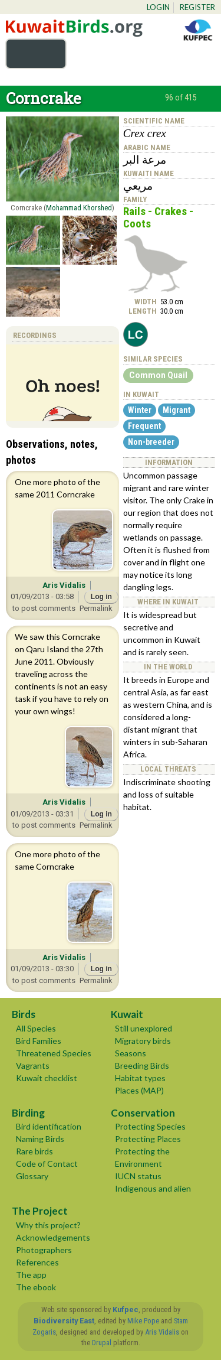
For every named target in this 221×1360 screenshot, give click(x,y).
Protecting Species (150, 1126)
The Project (40, 1211)
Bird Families (38, 1041)
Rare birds (34, 1151)
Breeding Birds (142, 1065)
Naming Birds (40, 1139)
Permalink (96, 608)
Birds (23, 1014)
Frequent (144, 426)
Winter (139, 410)
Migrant (176, 410)
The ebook (36, 1287)
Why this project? (48, 1225)
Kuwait (127, 1014)
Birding (28, 1113)
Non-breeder (151, 442)
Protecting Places (148, 1139)
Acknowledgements (53, 1237)
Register (197, 7)
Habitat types (140, 1078)
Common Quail (158, 375)
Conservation (143, 1113)
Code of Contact (47, 1164)
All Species (36, 1028)
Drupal (101, 1342)
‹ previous (154, 99)
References (37, 1262)
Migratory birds (143, 1041)
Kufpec (125, 1309)
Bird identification (48, 1126)
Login (158, 7)
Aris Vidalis (63, 585)
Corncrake (43, 98)
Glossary (32, 1176)
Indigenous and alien (153, 1188)
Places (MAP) (139, 1090)
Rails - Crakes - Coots (158, 217)
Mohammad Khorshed (79, 207)
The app (31, 1275)
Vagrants (33, 1065)
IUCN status (138, 1176)
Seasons (130, 1053)
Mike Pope (143, 1320)
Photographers (44, 1250)
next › (208, 99)
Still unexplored (143, 1028)
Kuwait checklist (46, 1078)
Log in (101, 597)
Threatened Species (53, 1053)
